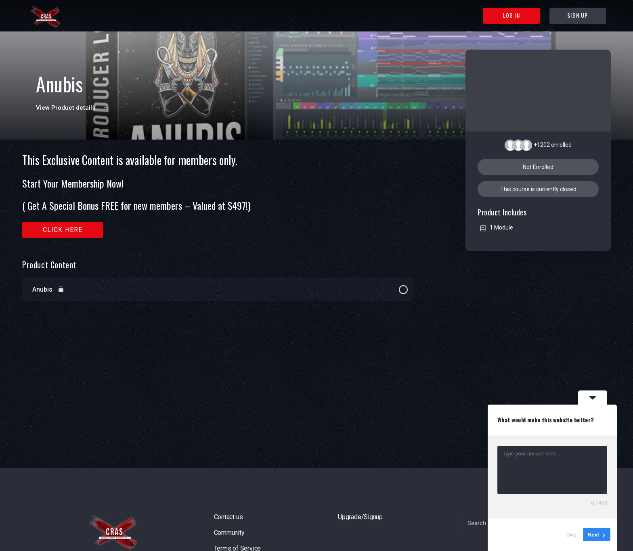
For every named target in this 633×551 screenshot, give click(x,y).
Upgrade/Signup (360, 517)
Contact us (228, 517)
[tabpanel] (218, 196)
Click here (63, 230)
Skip (571, 535)
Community (229, 532)
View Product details (72, 107)
